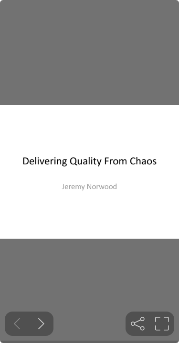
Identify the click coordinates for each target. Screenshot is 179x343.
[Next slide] (41, 323)
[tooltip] (137, 323)
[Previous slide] (17, 323)
